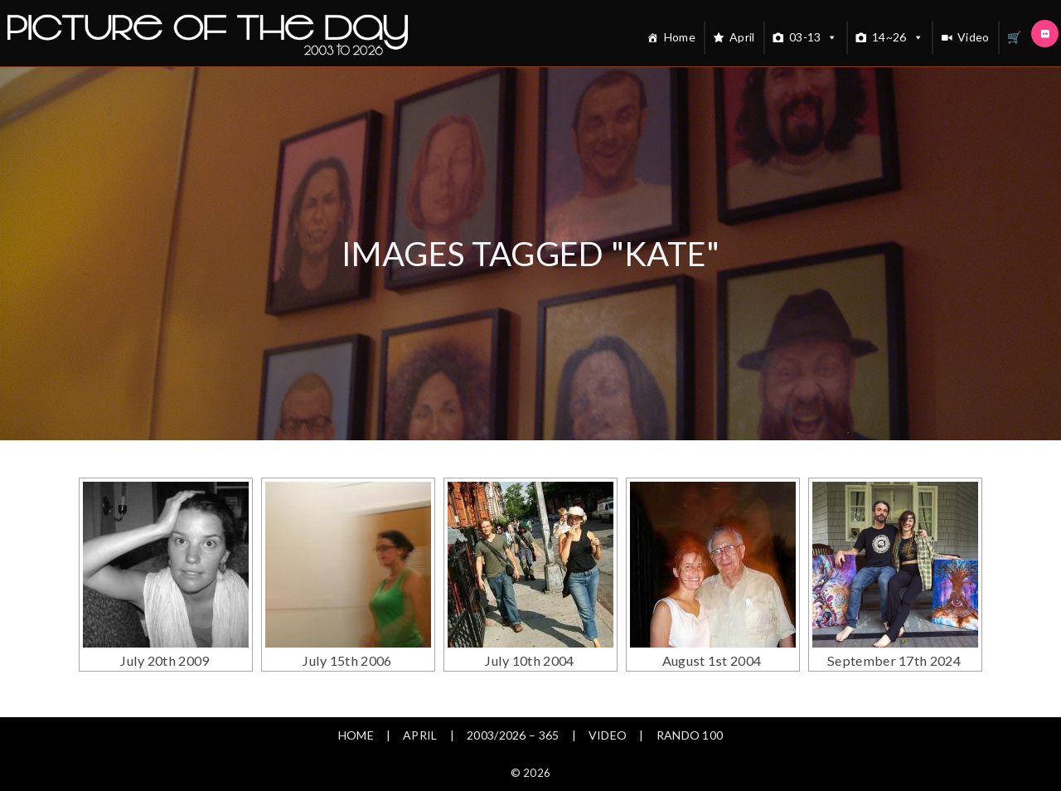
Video (973, 37)
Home (679, 37)
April (742, 37)
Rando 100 (690, 735)
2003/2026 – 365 (513, 735)
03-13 (813, 37)
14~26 (897, 37)
